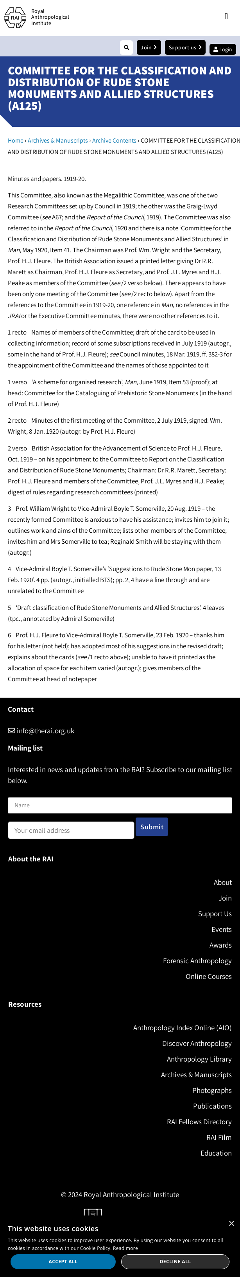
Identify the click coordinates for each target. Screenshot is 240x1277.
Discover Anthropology (197, 1043)
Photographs (212, 1090)
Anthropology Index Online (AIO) (182, 1027)
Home (15, 140)
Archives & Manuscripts (58, 140)
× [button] (231, 1224)
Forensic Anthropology (197, 960)
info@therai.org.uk (41, 730)
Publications (212, 1106)
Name (16, 792)
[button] (226, 16)
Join (225, 898)
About (223, 882)
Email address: (71, 827)
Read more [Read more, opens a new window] (125, 1248)
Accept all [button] (63, 1261)
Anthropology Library (199, 1059)
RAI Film (219, 1137)
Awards (221, 945)
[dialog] (120, 1246)
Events (221, 929)
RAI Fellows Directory (199, 1121)
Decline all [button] (175, 1261)
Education (216, 1153)
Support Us (215, 913)
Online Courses (209, 976)
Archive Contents (114, 140)
